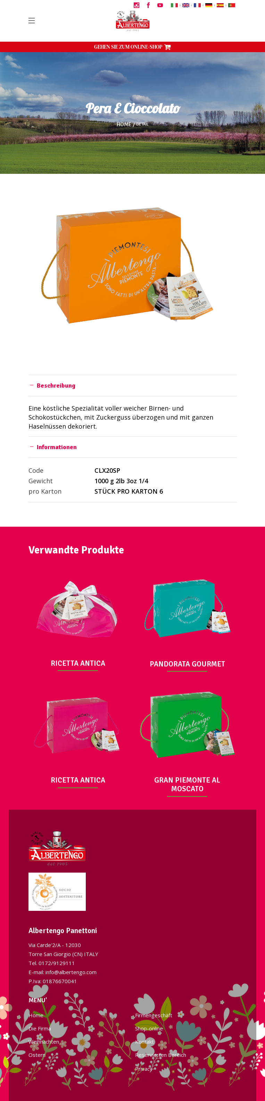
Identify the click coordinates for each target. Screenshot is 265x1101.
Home (124, 124)
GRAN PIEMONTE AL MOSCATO (187, 784)
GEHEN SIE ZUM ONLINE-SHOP (132, 46)
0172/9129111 (57, 963)
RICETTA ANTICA (78, 663)
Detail (142, 124)
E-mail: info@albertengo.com (62, 972)
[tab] (132, 385)
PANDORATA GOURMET (187, 664)
